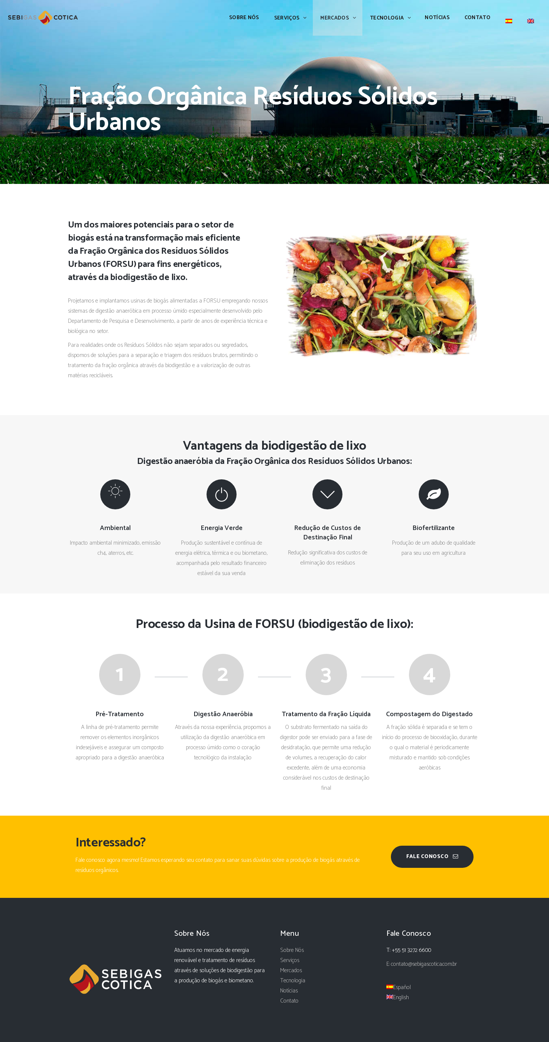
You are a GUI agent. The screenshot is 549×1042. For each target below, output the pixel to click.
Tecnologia (292, 980)
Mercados (291, 970)
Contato (289, 1001)
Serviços (289, 960)
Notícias (289, 990)
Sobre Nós (292, 950)
